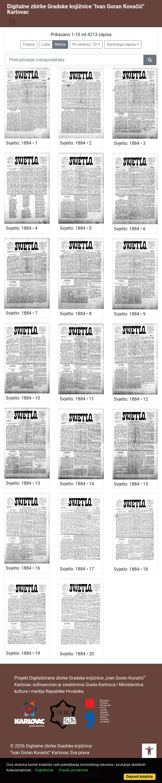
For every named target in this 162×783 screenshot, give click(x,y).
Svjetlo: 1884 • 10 (23, 398)
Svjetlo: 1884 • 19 (23, 653)
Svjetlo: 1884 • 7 (22, 313)
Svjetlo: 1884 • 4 (22, 228)
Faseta (29, 44)
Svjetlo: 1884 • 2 (75, 143)
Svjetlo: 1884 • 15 (131, 484)
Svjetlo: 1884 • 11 (77, 398)
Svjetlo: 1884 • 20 (77, 653)
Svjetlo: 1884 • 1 (22, 143)
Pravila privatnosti (73, 770)
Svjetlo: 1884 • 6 (130, 228)
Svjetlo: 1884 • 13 (23, 483)
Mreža (60, 44)
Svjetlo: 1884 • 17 (77, 569)
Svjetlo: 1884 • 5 (75, 228)
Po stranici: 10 (84, 44)
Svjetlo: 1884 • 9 (130, 314)
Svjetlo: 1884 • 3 (130, 143)
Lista (45, 44)
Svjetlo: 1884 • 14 (77, 483)
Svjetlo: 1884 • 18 (131, 569)
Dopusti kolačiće (139, 777)
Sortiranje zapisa (121, 44)
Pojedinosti (44, 770)
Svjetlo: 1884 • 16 (23, 568)
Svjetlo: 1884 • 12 (131, 399)
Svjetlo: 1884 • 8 (75, 313)
